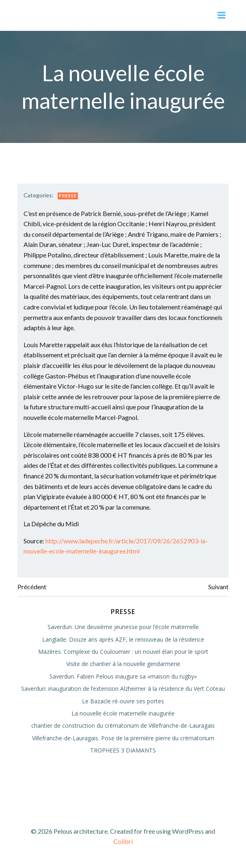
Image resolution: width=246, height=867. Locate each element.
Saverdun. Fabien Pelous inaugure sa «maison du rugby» (123, 676)
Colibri (123, 841)
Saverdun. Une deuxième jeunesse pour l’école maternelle (123, 627)
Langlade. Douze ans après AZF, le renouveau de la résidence (123, 639)
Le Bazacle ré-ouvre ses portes (123, 701)
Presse (68, 195)
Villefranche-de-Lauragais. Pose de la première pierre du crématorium (123, 738)
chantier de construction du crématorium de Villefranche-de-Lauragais (123, 725)
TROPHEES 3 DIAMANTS (123, 750)
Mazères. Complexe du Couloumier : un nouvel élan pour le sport (123, 651)
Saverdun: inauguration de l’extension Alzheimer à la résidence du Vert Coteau (123, 688)
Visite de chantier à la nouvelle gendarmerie (123, 664)
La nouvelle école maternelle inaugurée (123, 713)
